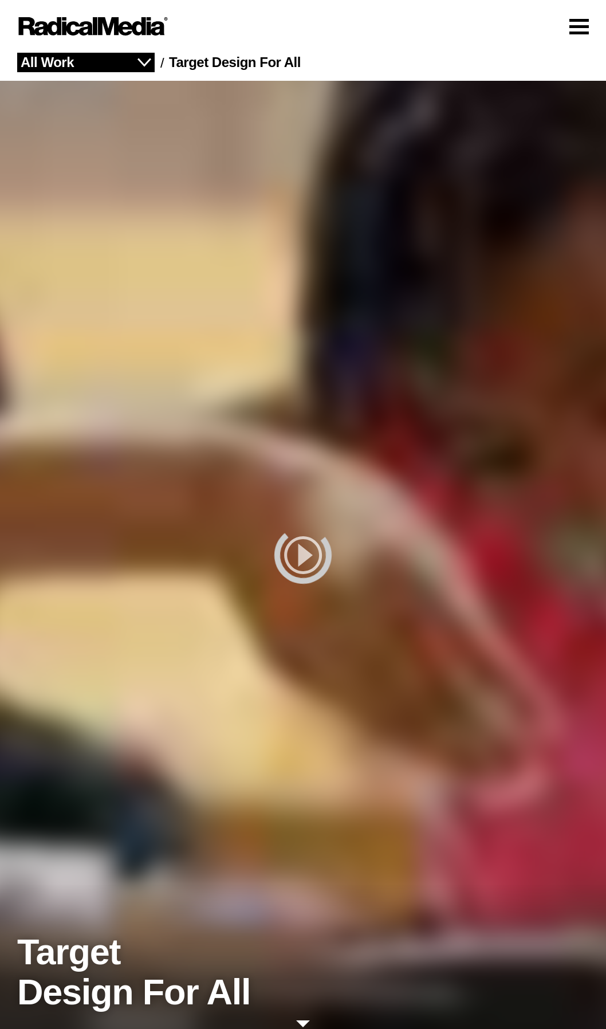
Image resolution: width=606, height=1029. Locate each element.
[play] (303, 555)
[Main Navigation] (303, 26)
